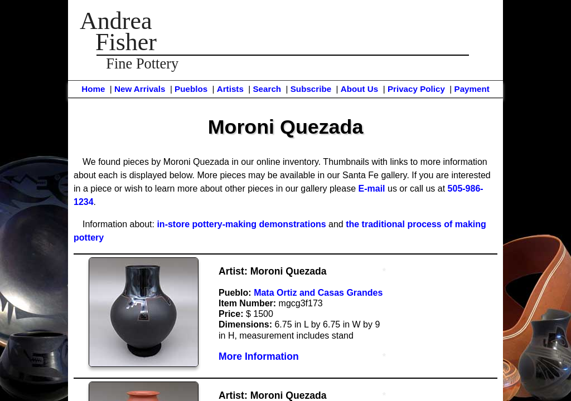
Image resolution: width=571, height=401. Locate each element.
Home (93, 89)
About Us (360, 89)
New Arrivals (139, 89)
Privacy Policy (416, 89)
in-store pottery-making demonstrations (241, 224)
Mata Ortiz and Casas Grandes (318, 292)
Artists (230, 89)
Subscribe (311, 89)
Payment (472, 89)
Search (267, 89)
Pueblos (191, 89)
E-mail (372, 188)
